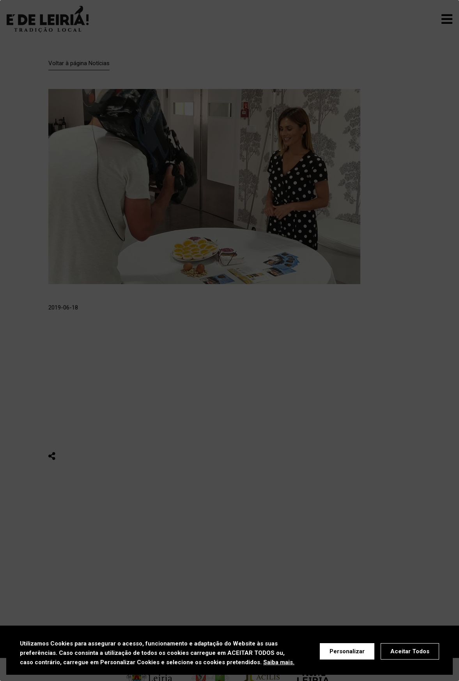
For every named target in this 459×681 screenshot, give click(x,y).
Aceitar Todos (409, 651)
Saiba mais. (278, 662)
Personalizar (347, 651)
